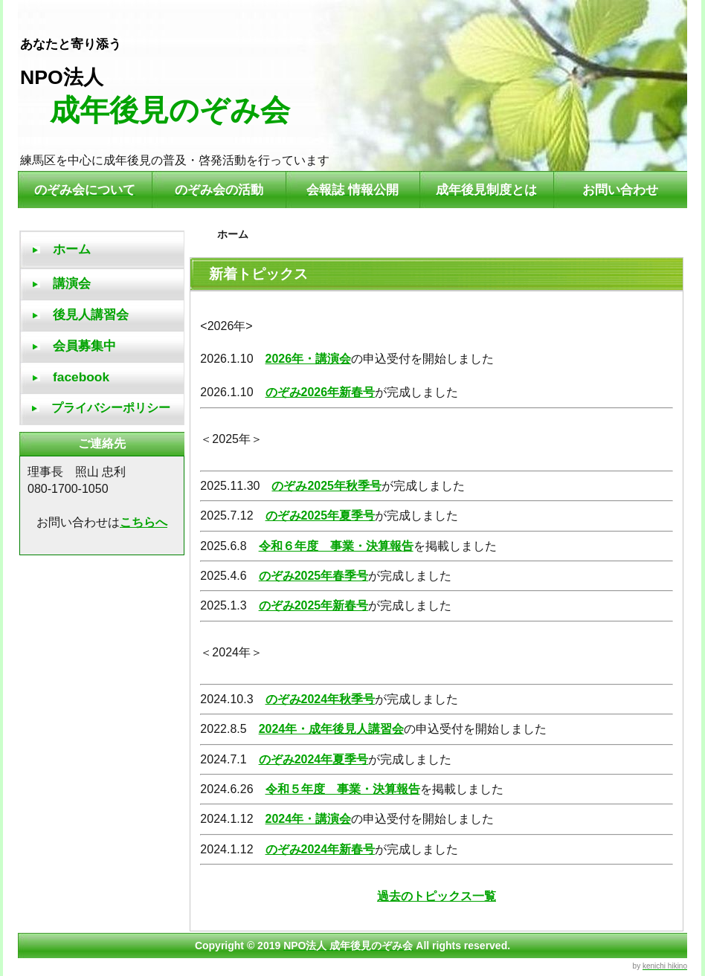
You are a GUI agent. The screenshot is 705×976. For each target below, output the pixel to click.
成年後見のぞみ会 (155, 110)
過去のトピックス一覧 (436, 896)
